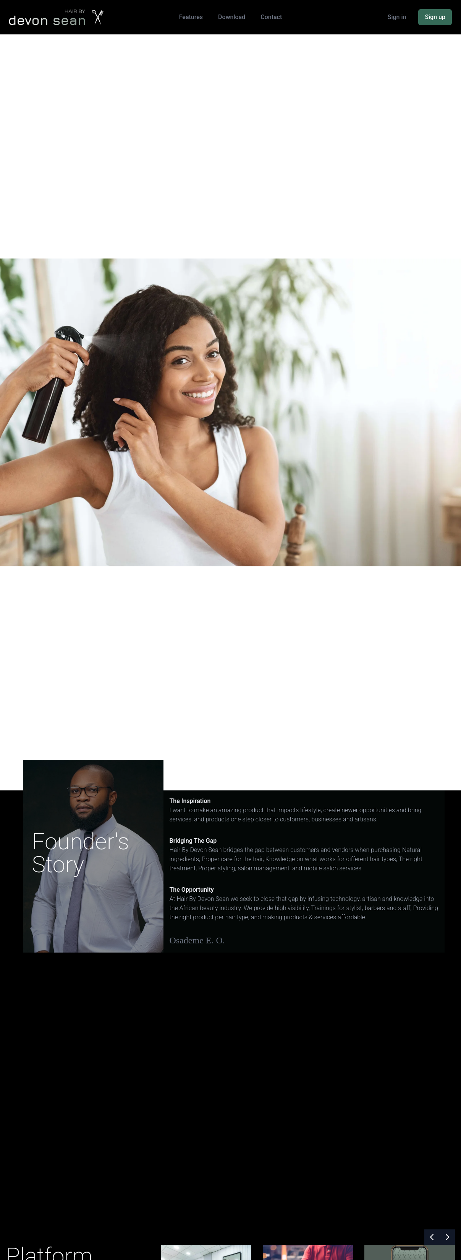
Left (180, 776)
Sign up (435, 17)
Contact (271, 17)
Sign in (397, 17)
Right (214, 776)
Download (231, 17)
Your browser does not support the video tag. (230, 1098)
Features (191, 17)
